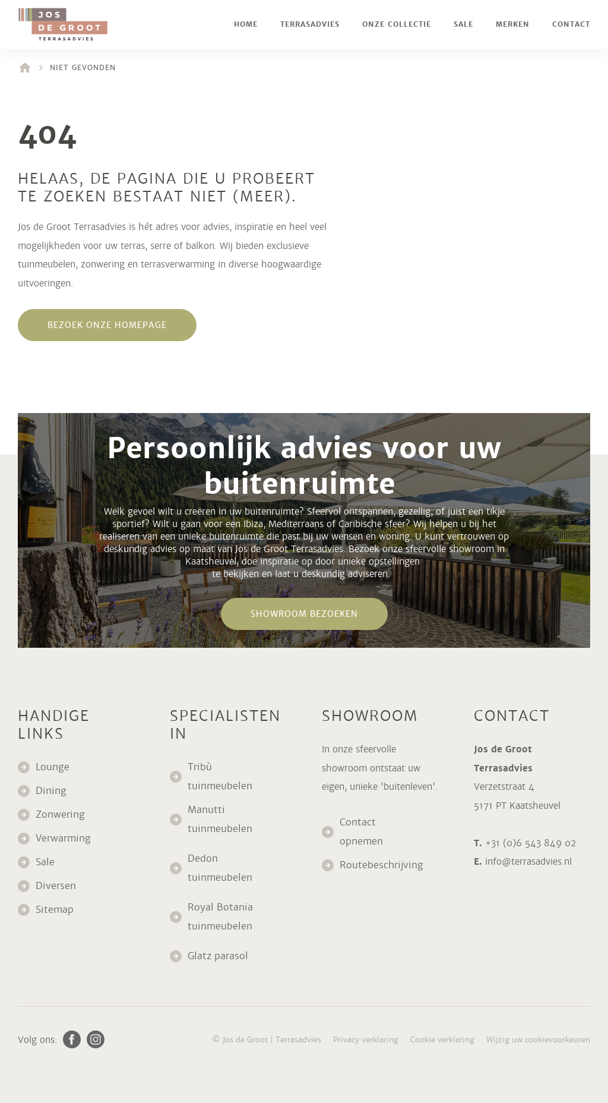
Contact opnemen (361, 831)
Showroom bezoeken (304, 614)
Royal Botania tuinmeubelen (221, 916)
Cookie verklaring (442, 1040)
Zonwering (60, 814)
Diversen (56, 886)
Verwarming (63, 838)
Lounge (52, 767)
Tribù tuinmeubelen (220, 776)
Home (246, 24)
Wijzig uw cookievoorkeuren (538, 1040)
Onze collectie (396, 24)
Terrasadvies (310, 24)
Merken (513, 24)
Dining (51, 790)
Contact (571, 24)
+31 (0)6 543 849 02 (530, 843)
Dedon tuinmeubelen (220, 868)
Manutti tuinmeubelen (221, 819)
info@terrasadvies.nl (528, 861)
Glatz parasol (219, 956)
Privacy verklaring (365, 1040)
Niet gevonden (83, 68)
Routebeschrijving (381, 865)
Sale (463, 24)
